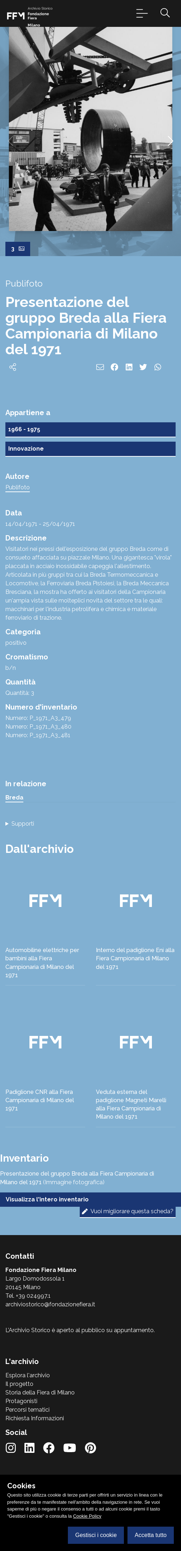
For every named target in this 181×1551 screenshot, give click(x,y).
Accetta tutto (151, 1535)
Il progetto (19, 1383)
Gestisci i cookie (96, 1535)
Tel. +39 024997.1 (28, 1295)
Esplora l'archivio (27, 1375)
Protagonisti (21, 1401)
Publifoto (17, 487)
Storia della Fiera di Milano (40, 1392)
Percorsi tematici (27, 1409)
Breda (14, 797)
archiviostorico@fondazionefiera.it (50, 1304)
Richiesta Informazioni (34, 1418)
